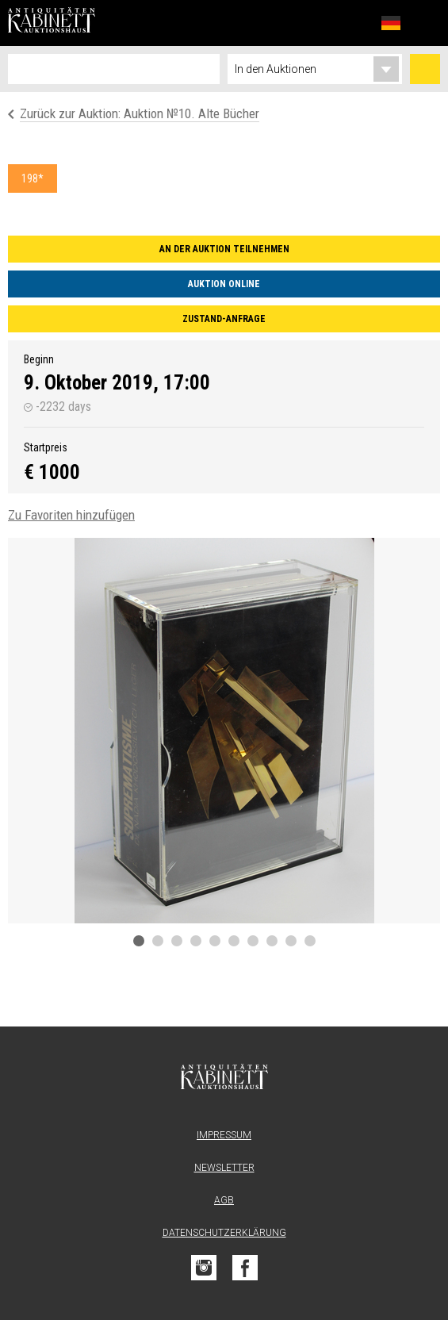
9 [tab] (291, 940)
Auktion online (224, 284)
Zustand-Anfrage (224, 318)
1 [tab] (138, 940)
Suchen (425, 69)
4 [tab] (195, 940)
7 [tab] (252, 940)
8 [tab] (272, 940)
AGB (224, 1200)
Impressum (224, 1135)
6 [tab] (233, 940)
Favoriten (356, 22)
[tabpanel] (224, 730)
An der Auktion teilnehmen (224, 249)
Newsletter (224, 1167)
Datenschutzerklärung (224, 1232)
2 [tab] (157, 940)
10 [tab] (310, 940)
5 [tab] (214, 940)
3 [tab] (176, 940)
